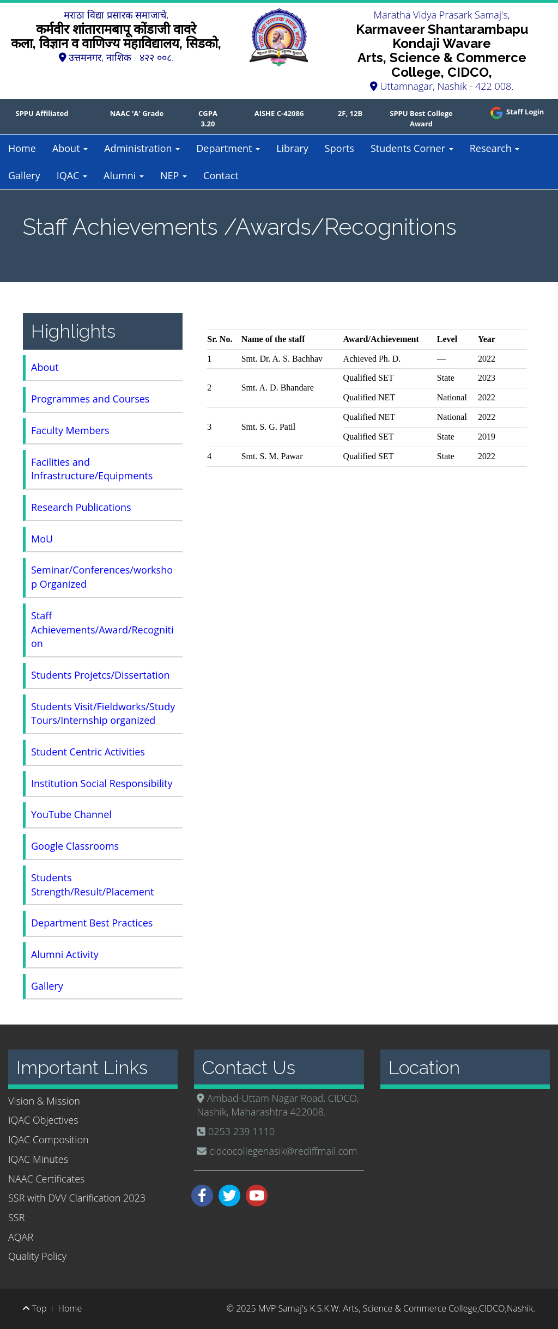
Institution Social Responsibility (102, 783)
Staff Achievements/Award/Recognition (102, 629)
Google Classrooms (75, 845)
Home (22, 148)
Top (34, 1308)
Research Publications (81, 507)
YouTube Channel (71, 814)
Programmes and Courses (90, 398)
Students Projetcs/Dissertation (100, 674)
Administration (142, 148)
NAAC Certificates (46, 1178)
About (70, 148)
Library (292, 148)
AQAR (20, 1236)
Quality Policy (37, 1256)
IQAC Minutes (38, 1159)
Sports (339, 148)
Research (495, 148)
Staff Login (516, 112)
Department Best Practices (92, 922)
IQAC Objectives (43, 1119)
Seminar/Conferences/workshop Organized (102, 576)
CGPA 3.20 (207, 118)
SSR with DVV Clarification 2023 (76, 1197)
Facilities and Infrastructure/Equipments (92, 469)
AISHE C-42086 (279, 113)
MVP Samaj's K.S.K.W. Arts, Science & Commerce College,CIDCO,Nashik (395, 1308)
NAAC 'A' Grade (137, 113)
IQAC (72, 175)
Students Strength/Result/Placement (92, 884)
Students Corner (412, 148)
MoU (42, 538)
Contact (221, 175)
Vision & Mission (44, 1100)
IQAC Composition (48, 1139)
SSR (16, 1217)
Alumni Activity (65, 954)
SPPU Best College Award (421, 118)
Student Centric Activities (88, 751)
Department (228, 148)
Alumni (124, 175)
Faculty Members (70, 430)
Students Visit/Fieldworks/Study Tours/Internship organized (103, 713)
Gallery (24, 175)
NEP (173, 175)
